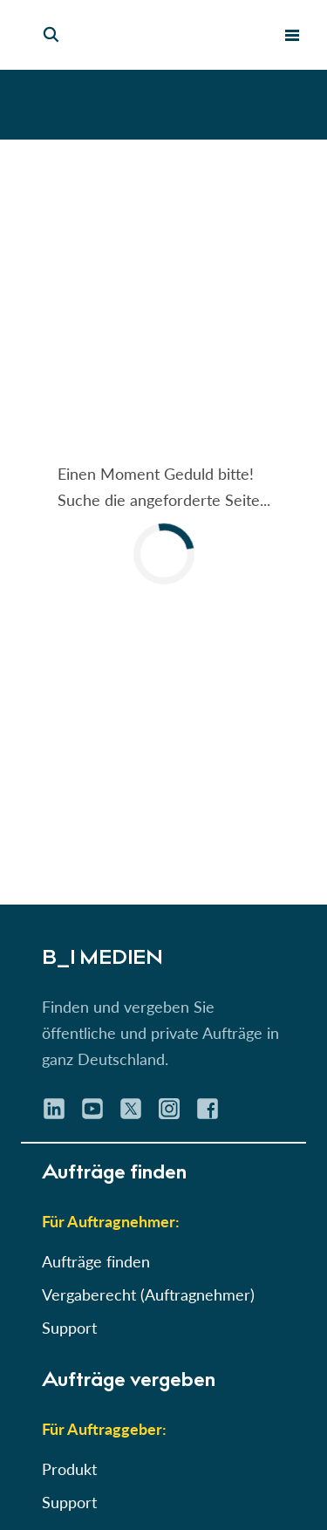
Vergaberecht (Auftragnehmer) (148, 1294)
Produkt (69, 1469)
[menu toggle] (292, 35)
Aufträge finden (96, 1261)
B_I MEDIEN (99, 959)
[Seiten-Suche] (51, 35)
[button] (163, 522)
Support (69, 1327)
